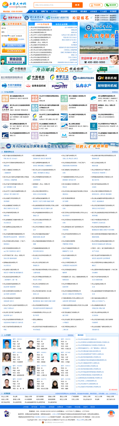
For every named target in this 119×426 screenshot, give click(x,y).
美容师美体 (73, 165)
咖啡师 (65, 272)
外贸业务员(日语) (103, 126)
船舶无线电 (36, 237)
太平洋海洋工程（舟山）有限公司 (14, 255)
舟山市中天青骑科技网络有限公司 (41, 30)
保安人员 (101, 117)
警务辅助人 (36, 287)
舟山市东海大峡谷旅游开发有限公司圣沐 (75, 191)
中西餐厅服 (11, 272)
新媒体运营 (49, 308)
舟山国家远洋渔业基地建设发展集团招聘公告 (92, 360)
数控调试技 (36, 301)
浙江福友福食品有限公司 (99, 298)
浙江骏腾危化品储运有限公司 (12, 227)
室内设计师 (72, 180)
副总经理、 (14, 237)
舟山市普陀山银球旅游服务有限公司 (103, 241)
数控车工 (19, 126)
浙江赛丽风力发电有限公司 (70, 170)
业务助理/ (13, 294)
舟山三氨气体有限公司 (69, 155)
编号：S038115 (65, 366)
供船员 (75, 42)
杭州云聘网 (40, 399)
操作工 (19, 251)
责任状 (92, 407)
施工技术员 (95, 180)
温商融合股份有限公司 (10, 262)
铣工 (14, 126)
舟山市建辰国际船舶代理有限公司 (43, 241)
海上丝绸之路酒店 (74, 124)
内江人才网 (98, 396)
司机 (64, 37)
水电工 (6, 308)
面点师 (43, 237)
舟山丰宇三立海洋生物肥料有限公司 (49, 116)
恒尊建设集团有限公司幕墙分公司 (102, 177)
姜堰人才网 (16, 399)
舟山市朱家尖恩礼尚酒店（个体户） (14, 241)
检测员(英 (66, 280)
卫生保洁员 (101, 223)
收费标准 (60, 407)
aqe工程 (6, 251)
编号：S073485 (65, 352)
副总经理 (99, 258)
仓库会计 (64, 35)
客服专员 (14, 322)
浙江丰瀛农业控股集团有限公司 (41, 37)
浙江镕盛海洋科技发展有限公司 (72, 205)
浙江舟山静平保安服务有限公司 (102, 255)
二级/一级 (14, 280)
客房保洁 (6, 244)
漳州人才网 (86, 396)
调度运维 (74, 30)
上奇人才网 (55, 414)
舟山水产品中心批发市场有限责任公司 (15, 305)
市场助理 (95, 223)
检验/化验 (95, 165)
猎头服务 (83, 11)
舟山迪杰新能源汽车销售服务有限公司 (104, 291)
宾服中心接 (73, 62)
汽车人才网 (75, 399)
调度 (34, 244)
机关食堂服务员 (109, 117)
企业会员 (93, 11)
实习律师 (65, 201)
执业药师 (6, 287)
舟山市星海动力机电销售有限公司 (73, 220)
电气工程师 (42, 126)
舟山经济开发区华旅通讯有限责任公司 (45, 326)
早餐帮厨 (65, 244)
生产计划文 (95, 251)
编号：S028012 (41, 339)
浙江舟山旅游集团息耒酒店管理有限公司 (104, 212)
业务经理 (65, 301)
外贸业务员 (95, 173)
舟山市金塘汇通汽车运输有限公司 (73, 319)
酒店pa (75, 52)
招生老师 (36, 308)
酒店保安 (17, 110)
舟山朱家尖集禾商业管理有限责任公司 (104, 155)
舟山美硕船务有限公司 (99, 305)
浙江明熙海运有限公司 (69, 326)
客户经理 (36, 315)
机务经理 (65, 287)
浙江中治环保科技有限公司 (100, 277)
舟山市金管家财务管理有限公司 (13, 319)
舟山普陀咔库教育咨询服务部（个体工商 (104, 269)
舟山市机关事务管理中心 (106, 114)
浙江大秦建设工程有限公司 (77, 96)
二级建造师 (72, 98)
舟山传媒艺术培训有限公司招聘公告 (89, 387)
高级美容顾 (66, 165)
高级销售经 (61, 62)
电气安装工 (101, 208)
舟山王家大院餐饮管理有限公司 (102, 191)
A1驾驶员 (66, 322)
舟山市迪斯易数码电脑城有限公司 (14, 234)
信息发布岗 (7, 322)
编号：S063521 (17, 339)
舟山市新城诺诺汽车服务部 (11, 298)
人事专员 (102, 194)
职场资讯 (74, 11)
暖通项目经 (95, 230)
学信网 (97, 399)
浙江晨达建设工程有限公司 (70, 312)
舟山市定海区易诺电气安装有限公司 (103, 205)
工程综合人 (67, 50)
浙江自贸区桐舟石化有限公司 (12, 291)
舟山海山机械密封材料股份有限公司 (103, 198)
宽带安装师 (72, 301)
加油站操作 (66, 308)
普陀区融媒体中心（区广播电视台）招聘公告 (92, 348)
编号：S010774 (41, 379)
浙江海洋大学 (111, 399)
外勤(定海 (95, 308)
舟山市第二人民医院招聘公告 (87, 381)
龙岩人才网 (4, 399)
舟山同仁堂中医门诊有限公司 (12, 312)
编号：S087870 (41, 366)
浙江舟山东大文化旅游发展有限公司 (20, 106)
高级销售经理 (73, 126)
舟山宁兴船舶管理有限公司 (70, 248)
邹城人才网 (110, 396)
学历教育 (113, 11)
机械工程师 (15, 128)
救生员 (67, 62)
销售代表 (74, 32)
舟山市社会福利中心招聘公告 (87, 339)
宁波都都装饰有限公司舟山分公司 (73, 177)
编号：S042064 (17, 366)
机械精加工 (49, 165)
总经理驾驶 (66, 258)
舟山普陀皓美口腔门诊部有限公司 (73, 227)
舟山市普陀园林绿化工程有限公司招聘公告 (91, 345)
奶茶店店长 (95, 194)
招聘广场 (44, 11)
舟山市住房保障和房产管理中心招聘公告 (91, 354)
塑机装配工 (106, 98)
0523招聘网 (28, 399)
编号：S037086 (65, 379)
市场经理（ (103, 173)
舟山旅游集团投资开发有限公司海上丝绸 (45, 205)
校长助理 (42, 308)
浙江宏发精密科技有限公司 (11, 248)
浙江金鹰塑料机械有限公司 (106, 96)
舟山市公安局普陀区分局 (40, 284)
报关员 (41, 251)
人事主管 (65, 329)
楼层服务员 (19, 272)
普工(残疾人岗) (50, 119)
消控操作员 (95, 329)
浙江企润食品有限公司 (99, 163)
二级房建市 (7, 280)
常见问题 (77, 407)
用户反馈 (34, 407)
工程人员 (71, 57)
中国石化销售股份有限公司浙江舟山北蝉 (75, 305)
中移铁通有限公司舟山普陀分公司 (73, 298)
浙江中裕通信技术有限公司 (100, 220)
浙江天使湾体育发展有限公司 (12, 326)
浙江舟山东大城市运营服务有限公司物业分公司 (49, 106)
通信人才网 (63, 396)
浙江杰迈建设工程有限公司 (70, 184)
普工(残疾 (71, 35)
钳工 (75, 40)
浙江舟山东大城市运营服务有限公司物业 (16, 177)
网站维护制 (7, 237)
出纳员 (94, 187)
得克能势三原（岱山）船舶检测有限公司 (75, 277)
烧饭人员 (74, 55)
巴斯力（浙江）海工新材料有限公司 (103, 248)
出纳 (46, 128)
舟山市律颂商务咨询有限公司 (40, 60)
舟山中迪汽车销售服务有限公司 (41, 27)
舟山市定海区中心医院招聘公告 (88, 384)
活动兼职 (95, 272)
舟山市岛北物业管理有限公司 (40, 57)
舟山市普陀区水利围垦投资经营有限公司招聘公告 (93, 342)
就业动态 (80, 335)
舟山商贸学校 (40, 402)
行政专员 (20, 322)
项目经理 (74, 47)
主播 (75, 27)
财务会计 (11, 308)
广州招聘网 (75, 396)
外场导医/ (66, 230)
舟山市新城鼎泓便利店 (69, 269)
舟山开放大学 (87, 399)
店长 (37, 258)
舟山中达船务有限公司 (69, 255)
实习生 (71, 40)
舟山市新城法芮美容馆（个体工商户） (74, 163)
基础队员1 (36, 265)
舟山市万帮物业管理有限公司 (42, 277)
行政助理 (95, 322)
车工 (11, 126)
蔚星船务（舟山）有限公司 (39, 42)
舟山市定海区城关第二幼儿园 (42, 291)
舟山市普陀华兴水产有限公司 (107, 124)
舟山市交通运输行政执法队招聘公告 (89, 351)
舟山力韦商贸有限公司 (69, 262)
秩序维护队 (78, 294)
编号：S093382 (17, 352)
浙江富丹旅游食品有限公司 (100, 184)
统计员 (69, 37)
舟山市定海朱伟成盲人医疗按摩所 (102, 319)
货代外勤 (36, 251)
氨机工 (94, 265)
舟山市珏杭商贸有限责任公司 (71, 234)
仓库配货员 (66, 265)
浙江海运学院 (5, 402)
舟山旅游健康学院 (30, 402)
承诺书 (85, 407)
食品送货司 (73, 265)
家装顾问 (65, 180)
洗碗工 (63, 52)
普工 (75, 35)
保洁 (75, 57)
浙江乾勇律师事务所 (68, 198)
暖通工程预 (103, 230)
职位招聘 (64, 11)
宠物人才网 (51, 396)
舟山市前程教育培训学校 (40, 305)
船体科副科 (13, 258)
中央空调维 (110, 230)
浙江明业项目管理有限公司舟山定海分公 (45, 269)
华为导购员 (36, 329)
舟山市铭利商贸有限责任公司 (78, 133)
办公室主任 (7, 265)
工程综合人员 (43, 110)
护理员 (71, 244)
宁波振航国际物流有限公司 (41, 248)
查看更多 (115, 92)
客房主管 (95, 244)
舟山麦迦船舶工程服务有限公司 (108, 133)
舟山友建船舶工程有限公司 (39, 40)
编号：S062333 (65, 339)
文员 (71, 251)
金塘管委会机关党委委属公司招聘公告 (90, 378)
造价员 (69, 47)
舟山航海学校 (52, 402)
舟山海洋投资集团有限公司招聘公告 (89, 357)
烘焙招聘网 (51, 399)
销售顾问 (71, 27)
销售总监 (108, 244)
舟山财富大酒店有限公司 (11, 269)
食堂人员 (36, 294)
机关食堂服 (42, 194)
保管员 (100, 98)
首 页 (34, 11)
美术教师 (74, 45)
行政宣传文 (12, 251)
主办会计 (74, 37)
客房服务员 (68, 52)
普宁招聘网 (40, 396)
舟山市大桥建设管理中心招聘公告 (88, 363)
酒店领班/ (109, 194)
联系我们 (43, 407)
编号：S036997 (17, 379)
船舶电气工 (66, 251)
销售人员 (95, 301)
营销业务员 (24, 110)
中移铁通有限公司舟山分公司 (42, 312)
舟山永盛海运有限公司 (99, 284)
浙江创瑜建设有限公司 (38, 47)
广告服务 (69, 407)
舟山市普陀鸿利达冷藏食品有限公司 (103, 262)
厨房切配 (95, 215)
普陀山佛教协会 (38, 319)
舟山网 (15, 396)
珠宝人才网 (63, 399)
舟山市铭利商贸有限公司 (38, 32)
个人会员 (103, 11)
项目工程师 (44, 301)
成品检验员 (100, 201)
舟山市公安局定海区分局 (40, 262)
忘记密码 (21, 39)
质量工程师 (51, 301)
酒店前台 (65, 194)
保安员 (6, 272)
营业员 (65, 187)
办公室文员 (101, 135)
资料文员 (95, 208)
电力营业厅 (66, 215)
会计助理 (6, 294)
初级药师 (12, 287)
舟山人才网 (4, 396)
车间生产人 (101, 301)
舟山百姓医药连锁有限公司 (11, 284)
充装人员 (65, 158)
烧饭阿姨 (74, 50)
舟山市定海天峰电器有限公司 (101, 227)
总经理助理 (73, 60)
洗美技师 (6, 301)
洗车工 (12, 301)
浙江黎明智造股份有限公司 (41, 298)
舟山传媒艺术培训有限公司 (39, 45)
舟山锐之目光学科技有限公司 (42, 255)
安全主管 (6, 258)
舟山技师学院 (17, 402)
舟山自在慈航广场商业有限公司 (102, 326)
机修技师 (26, 117)
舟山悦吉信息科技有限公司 (11, 277)
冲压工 (94, 201)
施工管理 (65, 315)
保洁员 (35, 280)
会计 (66, 27)
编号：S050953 (41, 352)
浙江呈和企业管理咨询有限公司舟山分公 (75, 212)
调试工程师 (65, 40)
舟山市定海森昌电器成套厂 (41, 234)
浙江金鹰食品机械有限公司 (18, 124)
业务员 (75, 158)
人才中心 (54, 11)
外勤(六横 (102, 308)
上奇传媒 (26, 407)
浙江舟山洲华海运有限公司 (100, 312)
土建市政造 (36, 272)
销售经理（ (22, 237)
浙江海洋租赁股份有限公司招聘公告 (89, 369)
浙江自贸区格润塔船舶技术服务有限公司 (104, 234)
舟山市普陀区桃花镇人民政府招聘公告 (90, 375)
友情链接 (7, 393)
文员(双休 (95, 315)
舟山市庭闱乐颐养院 (68, 241)
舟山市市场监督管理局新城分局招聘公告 (91, 372)
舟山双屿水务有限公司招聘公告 (88, 366)
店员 (34, 258)
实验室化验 (98, 280)
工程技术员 (70, 294)
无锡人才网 (28, 396)
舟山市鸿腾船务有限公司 (70, 284)
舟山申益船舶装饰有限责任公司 (41, 55)
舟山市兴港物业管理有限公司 (71, 291)
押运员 (71, 158)
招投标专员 (62, 47)
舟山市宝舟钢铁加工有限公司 (42, 227)
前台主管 (12, 119)
